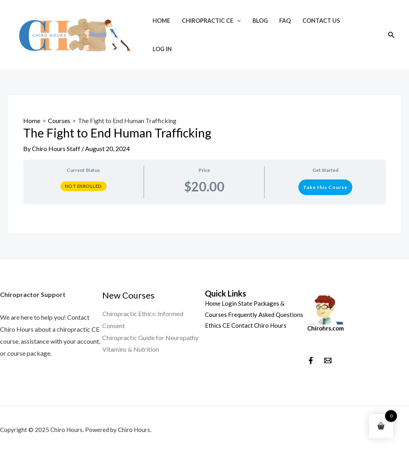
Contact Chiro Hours (258, 325)
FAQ (285, 20)
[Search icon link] (391, 35)
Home (161, 20)
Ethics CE (217, 325)
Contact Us (321, 20)
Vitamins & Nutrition (130, 349)
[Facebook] (310, 360)
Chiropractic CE (211, 20)
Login (229, 303)
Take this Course (325, 187)
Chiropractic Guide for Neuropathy (150, 337)
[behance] (328, 360)
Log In (162, 49)
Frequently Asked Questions (265, 314)
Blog (260, 20)
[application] (237, 20)
